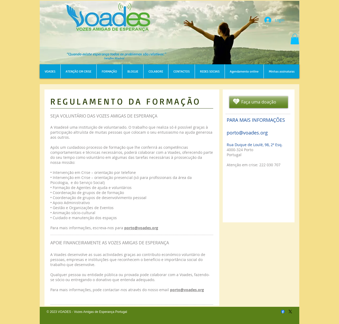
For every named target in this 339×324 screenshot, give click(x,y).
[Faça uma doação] (258, 102)
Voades (185, 274)
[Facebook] (282, 311)
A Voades (58, 254)
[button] (294, 39)
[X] (290, 311)
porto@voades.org (187, 289)
